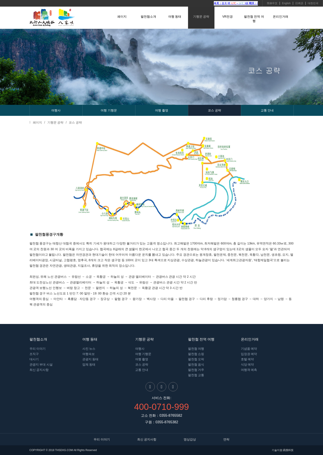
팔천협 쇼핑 (196, 354)
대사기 (34, 359)
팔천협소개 (148, 16)
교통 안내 (267, 110)
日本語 (299, 3)
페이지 (122, 16)
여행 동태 (174, 16)
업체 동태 (89, 364)
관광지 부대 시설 (41, 364)
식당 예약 (247, 364)
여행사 (56, 110)
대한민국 (313, 3)
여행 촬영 (161, 110)
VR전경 (227, 16)
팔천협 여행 (196, 348)
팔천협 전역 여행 (254, 19)
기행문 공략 (201, 16)
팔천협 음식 (196, 364)
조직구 (34, 354)
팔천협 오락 (196, 359)
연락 (226, 439)
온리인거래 (280, 16)
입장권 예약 (249, 354)
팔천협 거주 (196, 370)
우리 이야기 (38, 348)
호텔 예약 (247, 359)
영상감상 (190, 439)
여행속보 (88, 354)
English (286, 3)
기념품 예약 (249, 348)
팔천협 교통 (196, 375)
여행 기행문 (109, 110)
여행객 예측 (249, 370)
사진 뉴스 (89, 348)
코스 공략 (214, 110)
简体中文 (272, 3)
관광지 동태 (90, 359)
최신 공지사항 (39, 370)
